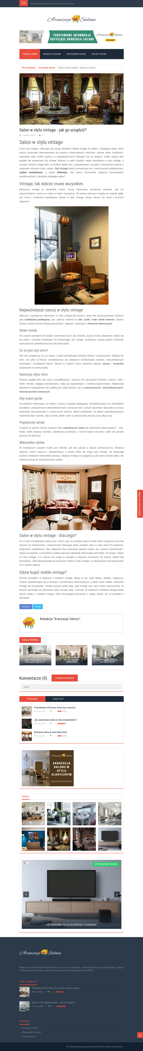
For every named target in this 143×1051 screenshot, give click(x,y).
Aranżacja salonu (52, 54)
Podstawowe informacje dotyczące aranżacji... (55, 707)
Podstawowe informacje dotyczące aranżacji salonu (55, 988)
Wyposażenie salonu (76, 54)
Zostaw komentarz (64, 678)
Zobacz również (30, 640)
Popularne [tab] (32, 699)
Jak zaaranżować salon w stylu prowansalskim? (55, 719)
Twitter (38, 607)
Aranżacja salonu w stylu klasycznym (50, 732)
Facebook (26, 607)
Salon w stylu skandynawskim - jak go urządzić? (53, 1002)
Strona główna (29, 54)
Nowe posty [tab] (58, 699)
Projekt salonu (99, 54)
